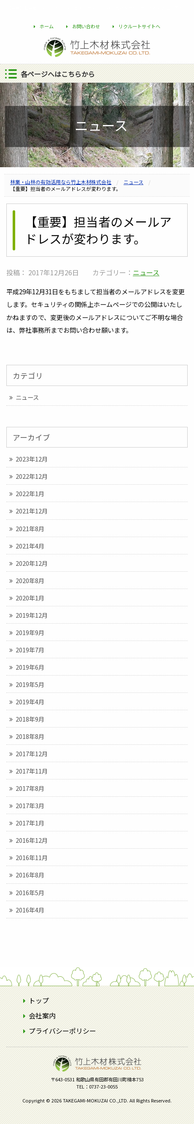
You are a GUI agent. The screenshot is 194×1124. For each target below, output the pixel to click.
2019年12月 (32, 615)
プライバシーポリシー (62, 1031)
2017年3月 (30, 805)
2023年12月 (32, 458)
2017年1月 (30, 822)
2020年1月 (30, 597)
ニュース (146, 272)
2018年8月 (30, 736)
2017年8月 (30, 788)
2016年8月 (30, 874)
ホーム (47, 26)
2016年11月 (32, 857)
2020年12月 (32, 563)
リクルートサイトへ (139, 26)
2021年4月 (30, 545)
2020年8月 (30, 580)
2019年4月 (30, 701)
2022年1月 (30, 493)
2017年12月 (32, 753)
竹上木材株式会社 (97, 1077)
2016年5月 (30, 892)
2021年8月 (30, 528)
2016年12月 (32, 840)
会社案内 (42, 1015)
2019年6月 (30, 666)
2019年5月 (30, 684)
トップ (39, 1000)
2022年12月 (32, 476)
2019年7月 (30, 649)
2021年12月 (32, 510)
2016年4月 (30, 909)
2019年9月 (30, 632)
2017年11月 (32, 770)
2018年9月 (30, 718)
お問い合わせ (86, 26)
